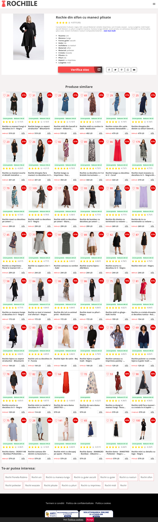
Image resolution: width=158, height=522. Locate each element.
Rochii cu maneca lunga (58, 477)
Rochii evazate (32, 485)
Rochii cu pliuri (69, 485)
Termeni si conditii (55, 503)
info (23, 133)
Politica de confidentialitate (80, 503)
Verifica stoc (86, 70)
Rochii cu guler (107, 477)
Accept (90, 519)
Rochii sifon (146, 477)
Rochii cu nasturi (128, 477)
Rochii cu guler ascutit (85, 477)
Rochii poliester (13, 485)
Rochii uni (37, 477)
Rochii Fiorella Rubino (16, 477)
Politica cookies (103, 503)
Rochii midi (110, 485)
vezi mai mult (110, 31)
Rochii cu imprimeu (91, 485)
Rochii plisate (50, 485)
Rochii (123, 485)
